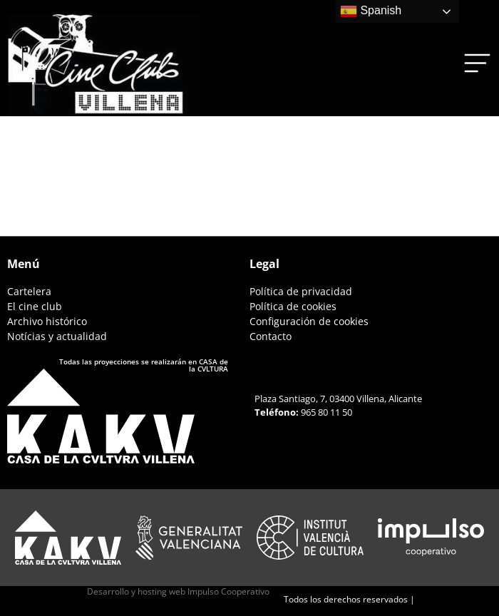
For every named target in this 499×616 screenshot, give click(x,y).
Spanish (370, 11)
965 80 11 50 (326, 412)
